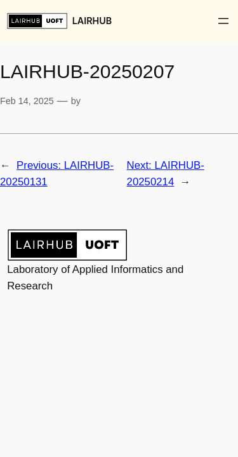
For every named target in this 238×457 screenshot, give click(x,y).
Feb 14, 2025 (27, 101)
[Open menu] (223, 21)
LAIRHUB (92, 20)
